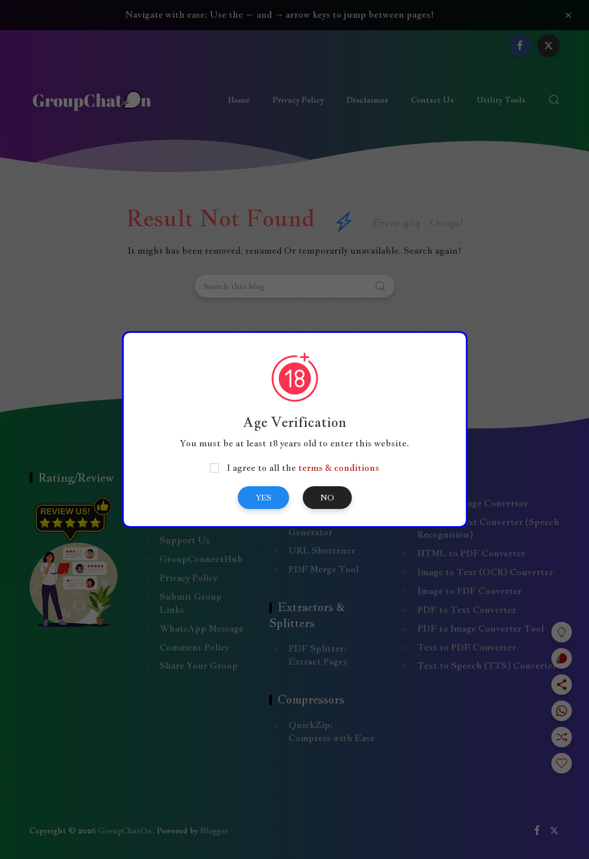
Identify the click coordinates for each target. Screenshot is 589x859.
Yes (263, 497)
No (327, 497)
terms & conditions (338, 468)
